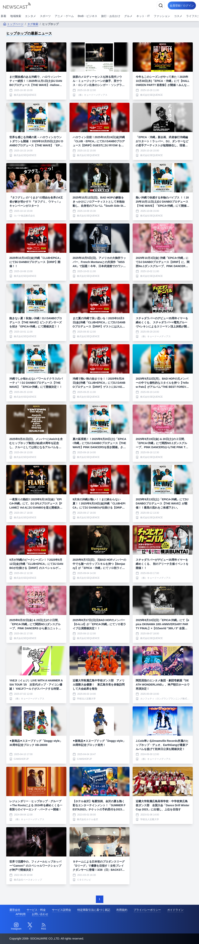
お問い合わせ (40, 914)
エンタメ (30, 16)
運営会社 (14, 909)
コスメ (178, 16)
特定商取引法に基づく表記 (93, 909)
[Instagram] (16, 926)
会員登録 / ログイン (181, 5)
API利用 (21, 914)
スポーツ (45, 16)
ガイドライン (175, 909)
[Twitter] (30, 926)
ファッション (162, 16)
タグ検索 (32, 24)
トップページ (13, 24)
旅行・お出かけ (110, 16)
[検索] (158, 5)
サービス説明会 (61, 909)
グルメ (128, 16)
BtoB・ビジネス (87, 16)
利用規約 (121, 909)
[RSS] (43, 926)
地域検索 (15, 16)
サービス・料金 (36, 909)
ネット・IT (143, 16)
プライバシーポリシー (147, 909)
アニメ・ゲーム (64, 16)
